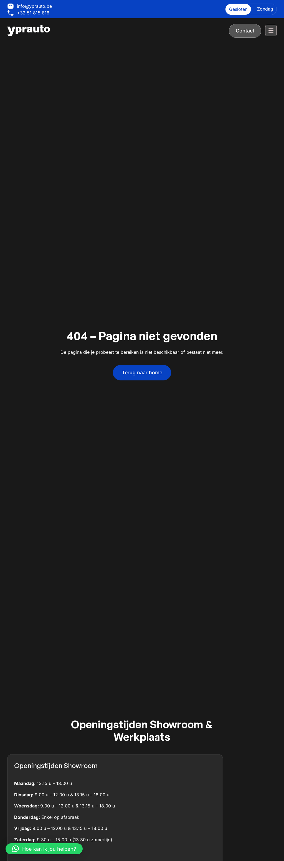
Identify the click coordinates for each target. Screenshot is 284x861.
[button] (44, 848)
